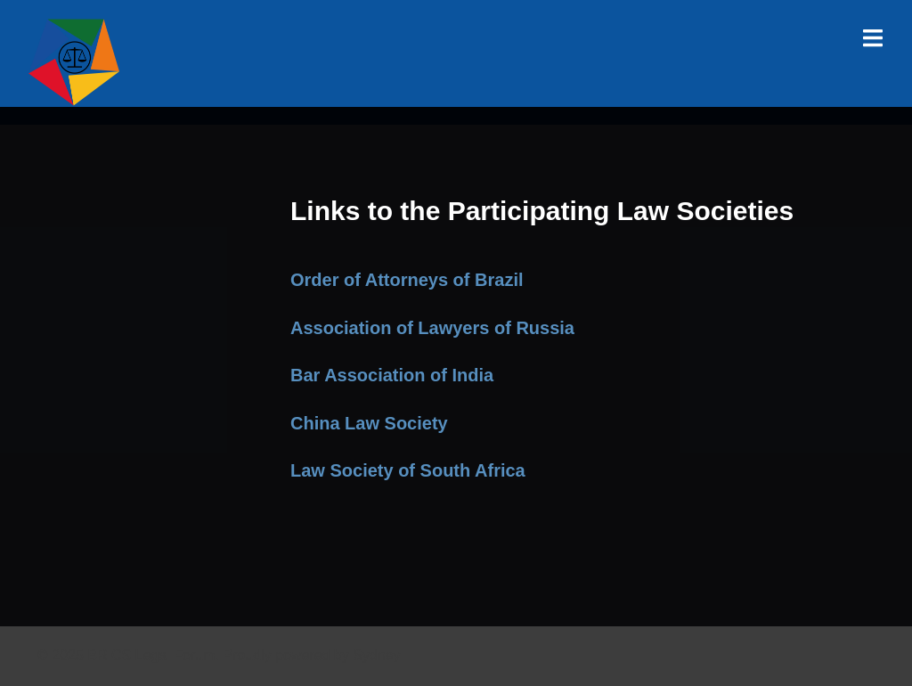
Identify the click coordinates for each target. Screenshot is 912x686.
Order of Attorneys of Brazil (407, 280)
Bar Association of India (391, 375)
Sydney (376, 655)
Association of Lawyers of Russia (432, 328)
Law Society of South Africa (407, 470)
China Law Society (369, 423)
